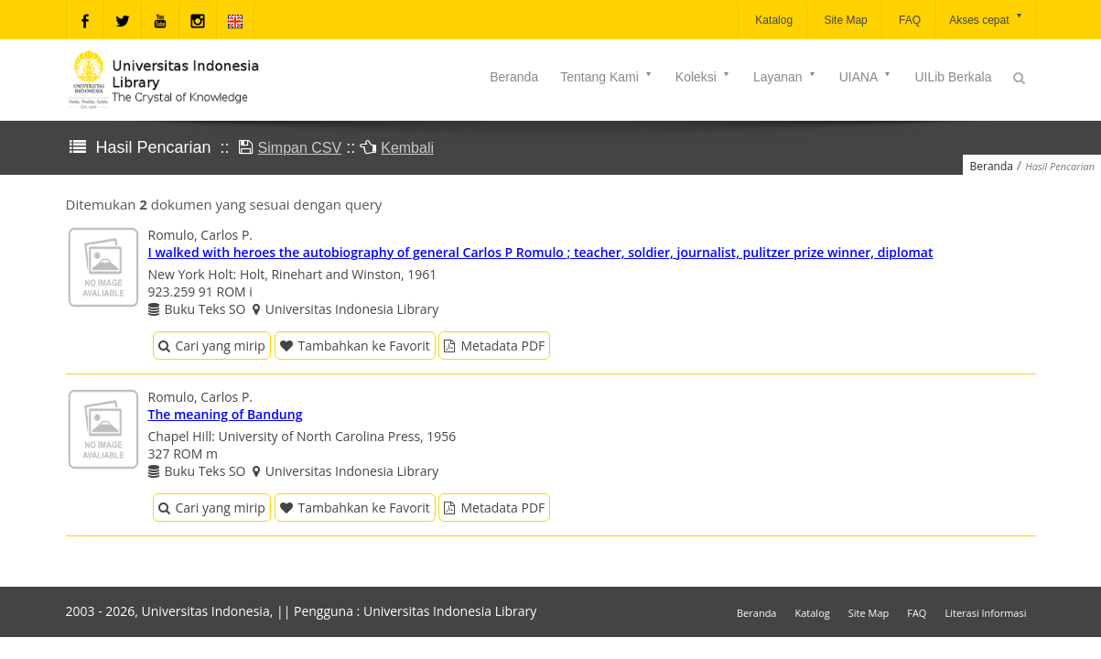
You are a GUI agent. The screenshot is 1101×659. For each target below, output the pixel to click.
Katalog (772, 20)
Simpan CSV (300, 148)
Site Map (844, 20)
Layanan (785, 77)
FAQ (908, 20)
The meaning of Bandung (225, 414)
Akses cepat (986, 19)
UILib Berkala (952, 77)
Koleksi (703, 77)
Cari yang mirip (211, 345)
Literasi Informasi (985, 613)
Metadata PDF (494, 345)
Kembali (407, 148)
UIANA (866, 77)
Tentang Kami (606, 77)
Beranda (514, 77)
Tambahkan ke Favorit (355, 345)
